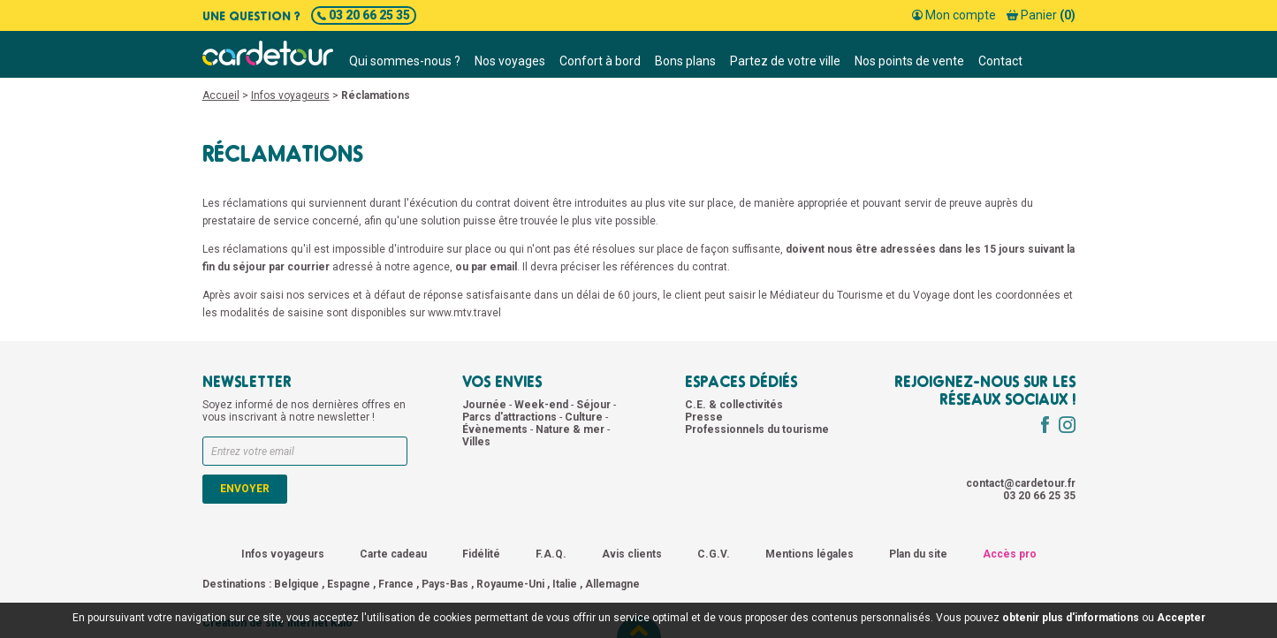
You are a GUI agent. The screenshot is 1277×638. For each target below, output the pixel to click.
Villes (476, 442)
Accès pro (1010, 554)
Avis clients (632, 554)
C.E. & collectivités (734, 405)
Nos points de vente (909, 61)
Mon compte (954, 15)
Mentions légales (809, 554)
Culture (585, 417)
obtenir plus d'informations (1070, 617)
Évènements (496, 429)
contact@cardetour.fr (1021, 483)
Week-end (542, 405)
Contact (1000, 61)
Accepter (1181, 617)
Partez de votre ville (785, 61)
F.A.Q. (551, 554)
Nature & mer (571, 429)
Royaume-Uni (510, 584)
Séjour (594, 405)
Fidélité (481, 554)
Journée (485, 405)
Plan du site (918, 554)
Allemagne (612, 584)
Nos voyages (510, 61)
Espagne (348, 584)
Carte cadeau (393, 554)
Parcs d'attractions (510, 417)
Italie (564, 584)
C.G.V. (713, 554)
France (396, 584)
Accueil (220, 95)
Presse (704, 417)
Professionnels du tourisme (757, 429)
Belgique (296, 584)
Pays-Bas (445, 584)
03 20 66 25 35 (363, 15)
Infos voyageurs (290, 95)
